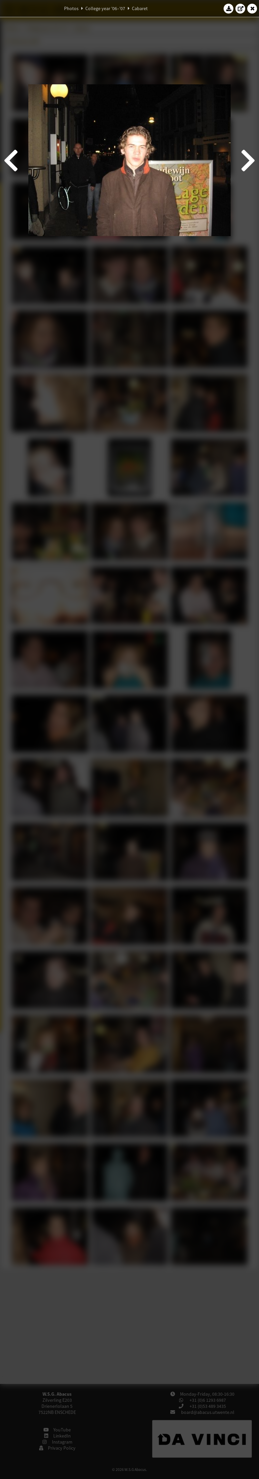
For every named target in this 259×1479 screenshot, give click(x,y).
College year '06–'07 (105, 8)
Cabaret (140, 8)
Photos (71, 8)
